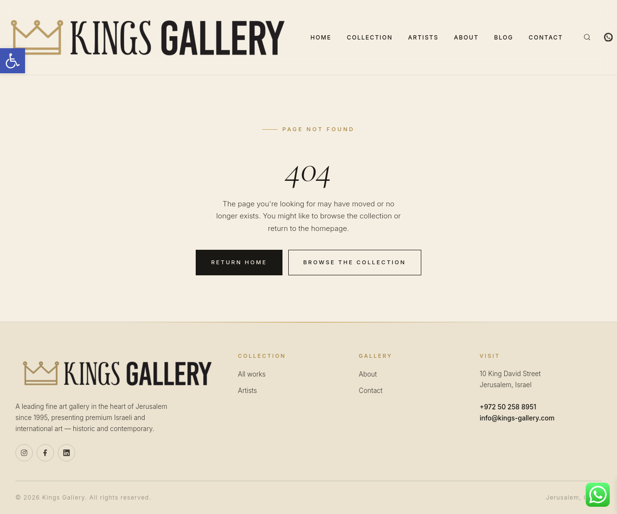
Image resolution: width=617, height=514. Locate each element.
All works (252, 374)
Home (321, 37)
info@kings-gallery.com (517, 418)
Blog (503, 37)
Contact (546, 37)
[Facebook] (45, 452)
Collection (370, 37)
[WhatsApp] (608, 37)
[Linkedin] (66, 452)
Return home (239, 262)
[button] (12, 60)
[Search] (587, 37)
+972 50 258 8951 (508, 407)
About (466, 37)
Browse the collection (354, 262)
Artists (423, 37)
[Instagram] (24, 452)
